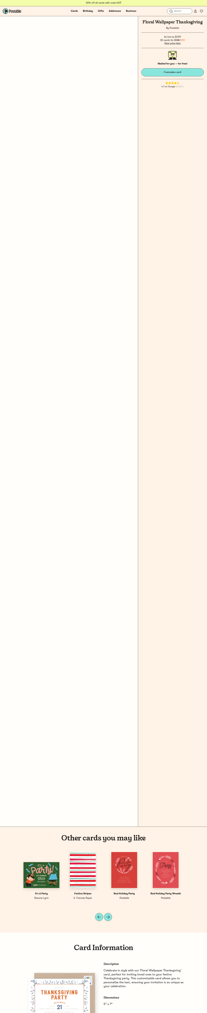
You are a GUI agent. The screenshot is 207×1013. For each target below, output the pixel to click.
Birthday (88, 11)
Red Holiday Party (124, 893)
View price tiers (172, 43)
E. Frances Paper (83, 898)
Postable (174, 28)
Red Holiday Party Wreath (166, 893)
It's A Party (41, 893)
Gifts (101, 11)
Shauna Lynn (41, 898)
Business (131, 11)
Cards (74, 11)
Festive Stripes (82, 893)
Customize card (172, 72)
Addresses (115, 11)
